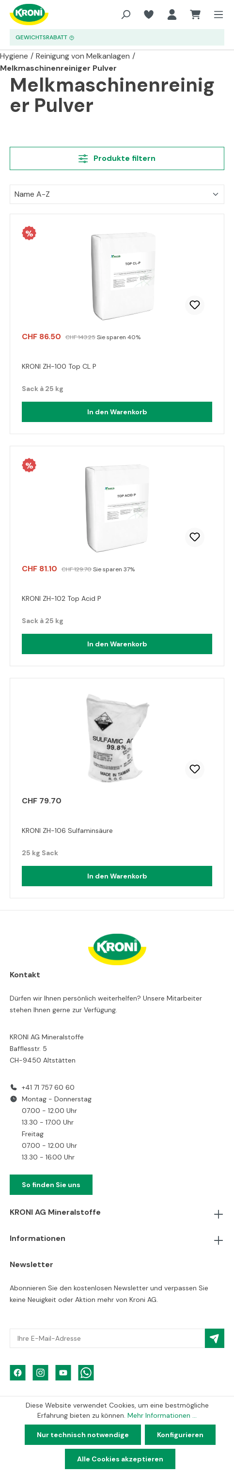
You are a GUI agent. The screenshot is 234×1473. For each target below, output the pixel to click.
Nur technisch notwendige (83, 1434)
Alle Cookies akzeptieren (120, 1459)
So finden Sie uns (51, 1184)
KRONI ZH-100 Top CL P (59, 366)
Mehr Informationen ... (162, 1415)
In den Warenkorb (117, 411)
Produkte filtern (117, 158)
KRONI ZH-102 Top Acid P (61, 598)
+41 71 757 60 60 (48, 1087)
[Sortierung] (117, 194)
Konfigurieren (180, 1434)
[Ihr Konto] (172, 14)
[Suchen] (125, 14)
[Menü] (215, 14)
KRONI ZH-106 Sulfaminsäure (67, 830)
